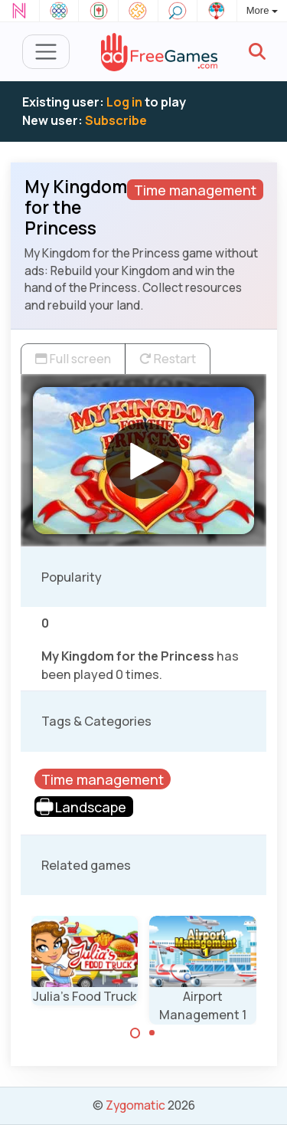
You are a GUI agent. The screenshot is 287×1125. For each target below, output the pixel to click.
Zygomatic (135, 1105)
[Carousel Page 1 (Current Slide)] (135, 1033)
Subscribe (116, 120)
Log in (124, 101)
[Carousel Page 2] (152, 1033)
